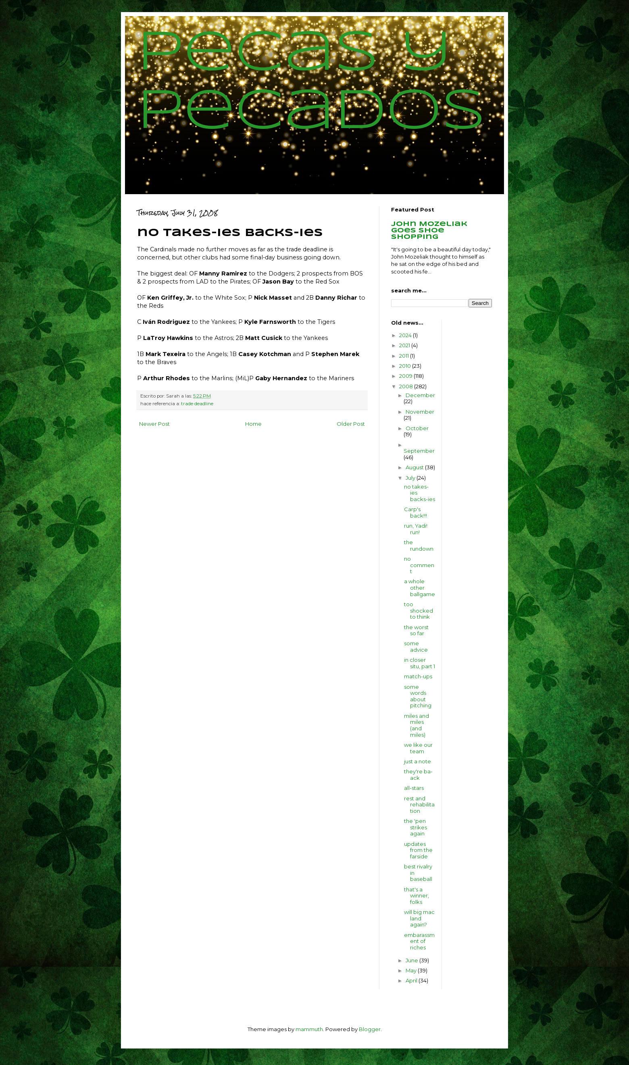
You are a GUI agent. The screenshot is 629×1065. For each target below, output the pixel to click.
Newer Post (154, 424)
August (415, 467)
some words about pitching (417, 696)
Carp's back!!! (415, 512)
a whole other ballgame (419, 587)
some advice (416, 646)
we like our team (418, 748)
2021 (405, 345)
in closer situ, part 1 (419, 663)
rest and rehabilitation (419, 804)
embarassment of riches (419, 941)
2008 (406, 386)
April (412, 980)
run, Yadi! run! (415, 528)
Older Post (351, 424)
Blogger (370, 1029)
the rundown (418, 545)
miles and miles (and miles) (416, 725)
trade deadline (197, 403)
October (417, 428)
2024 (406, 335)
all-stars (414, 788)
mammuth (309, 1029)
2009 (406, 376)
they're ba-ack (418, 774)
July (411, 477)
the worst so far (416, 630)
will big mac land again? (419, 918)
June (412, 960)
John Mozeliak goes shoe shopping (429, 230)
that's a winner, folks (416, 895)
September (419, 451)
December (420, 395)
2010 (405, 366)
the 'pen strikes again (415, 827)
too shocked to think (418, 610)
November (420, 411)
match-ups (418, 676)
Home (253, 424)
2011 (404, 355)
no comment (419, 564)
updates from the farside (418, 850)
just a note (417, 761)
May (412, 970)
